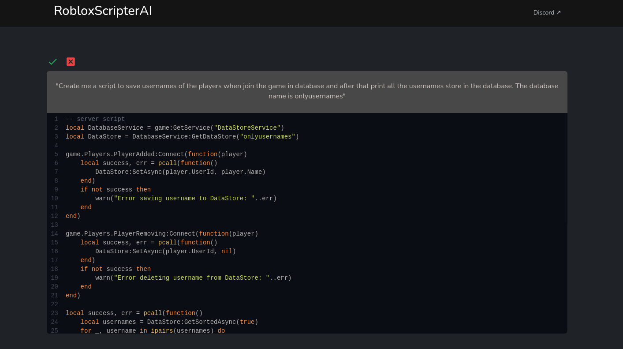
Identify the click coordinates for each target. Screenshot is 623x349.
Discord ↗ (547, 12)
